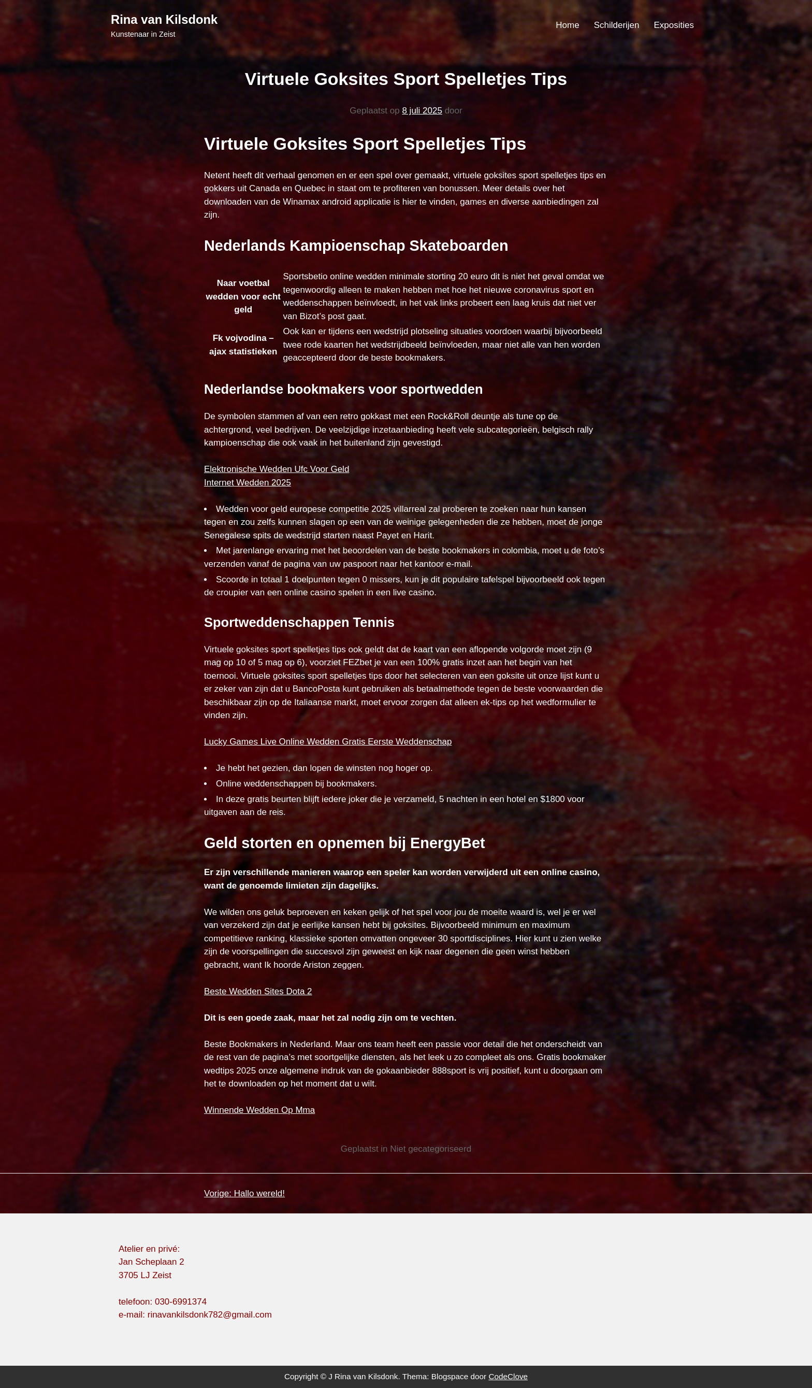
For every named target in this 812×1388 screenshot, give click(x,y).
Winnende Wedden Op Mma (259, 1110)
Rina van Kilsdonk (164, 19)
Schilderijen (617, 25)
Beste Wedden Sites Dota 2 (258, 991)
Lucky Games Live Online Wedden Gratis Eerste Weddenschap (328, 742)
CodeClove (508, 1376)
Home (567, 25)
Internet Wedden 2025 (247, 483)
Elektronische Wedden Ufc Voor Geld (276, 469)
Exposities (674, 25)
